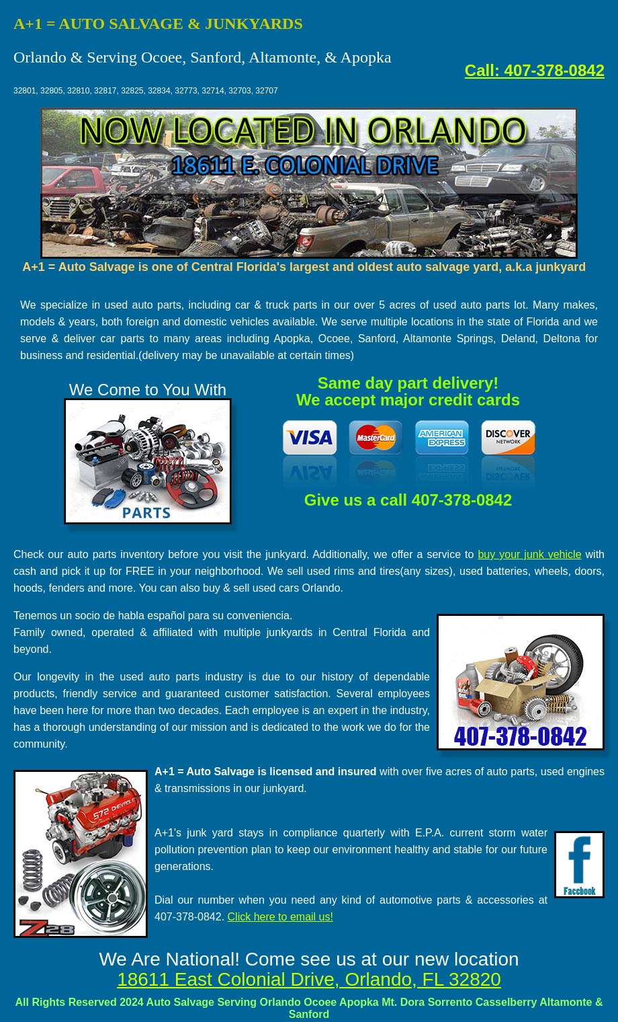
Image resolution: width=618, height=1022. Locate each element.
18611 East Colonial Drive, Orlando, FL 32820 (309, 979)
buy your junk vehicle (529, 554)
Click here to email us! (280, 916)
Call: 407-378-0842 (535, 70)
